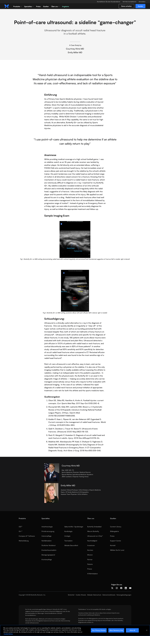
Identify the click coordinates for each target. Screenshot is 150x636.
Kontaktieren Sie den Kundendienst (108, 1)
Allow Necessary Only (116, 630)
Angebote (65, 6)
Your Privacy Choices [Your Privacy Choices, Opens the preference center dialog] (98, 630)
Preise (38, 6)
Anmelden (142, 1)
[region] (75, 630)
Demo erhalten (126, 6)
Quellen (46, 6)
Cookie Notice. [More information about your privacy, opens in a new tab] (8, 634)
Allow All (132, 630)
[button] (17, 6)
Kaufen (140, 6)
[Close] (146, 630)
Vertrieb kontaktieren (129, 1)
